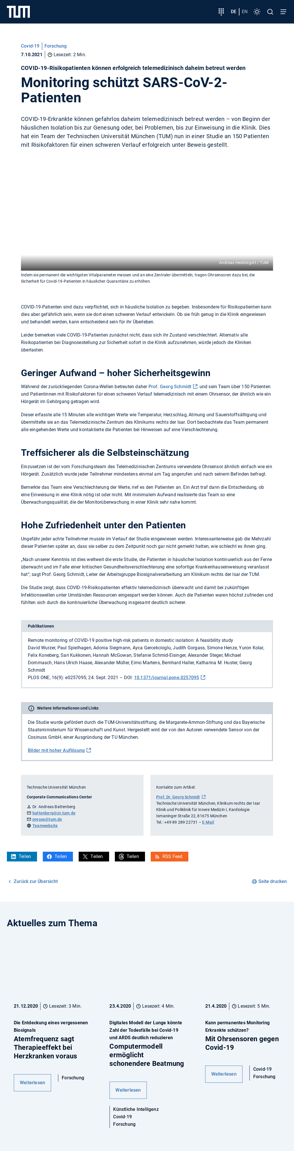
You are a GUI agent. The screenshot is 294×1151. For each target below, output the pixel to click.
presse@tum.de (47, 819)
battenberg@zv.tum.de (54, 813)
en (244, 11)
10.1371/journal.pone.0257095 (166, 677)
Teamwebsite (45, 825)
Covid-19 (30, 46)
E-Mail (208, 822)
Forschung (56, 46)
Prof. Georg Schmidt (170, 386)
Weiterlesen (32, 1082)
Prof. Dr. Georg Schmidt (178, 797)
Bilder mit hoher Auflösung (56, 750)
